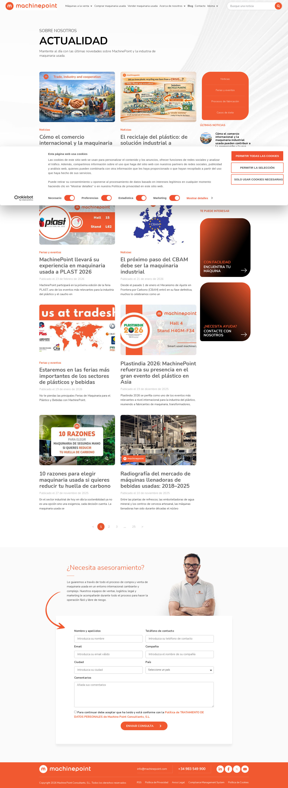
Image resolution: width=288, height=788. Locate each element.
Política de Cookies (238, 782)
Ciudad (79, 662)
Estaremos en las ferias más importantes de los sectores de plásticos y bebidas (74, 376)
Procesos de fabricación (225, 101)
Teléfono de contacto (159, 631)
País (148, 662)
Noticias (44, 130)
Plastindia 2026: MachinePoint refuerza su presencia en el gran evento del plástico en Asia (158, 373)
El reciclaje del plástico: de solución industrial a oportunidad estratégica (154, 143)
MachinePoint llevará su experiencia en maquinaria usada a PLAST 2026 (72, 265)
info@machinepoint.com (152, 769)
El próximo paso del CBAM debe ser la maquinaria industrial (154, 265)
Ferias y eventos (50, 252)
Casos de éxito (225, 113)
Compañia (152, 646)
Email (78, 646)
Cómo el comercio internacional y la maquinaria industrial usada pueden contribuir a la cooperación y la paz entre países (75, 149)
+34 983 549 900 (191, 769)
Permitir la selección (257, 21)
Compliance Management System (206, 782)
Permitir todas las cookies (257, 9)
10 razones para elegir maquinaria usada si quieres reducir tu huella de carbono (75, 480)
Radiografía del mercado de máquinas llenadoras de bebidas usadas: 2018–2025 (155, 480)
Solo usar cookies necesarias (258, 33)
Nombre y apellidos (87, 631)
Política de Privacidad (156, 782)
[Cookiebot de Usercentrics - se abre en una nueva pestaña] (24, 52)
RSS (139, 782)
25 (135, 526)
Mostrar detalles (197, 51)
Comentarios (82, 678)
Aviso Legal (178, 782)
